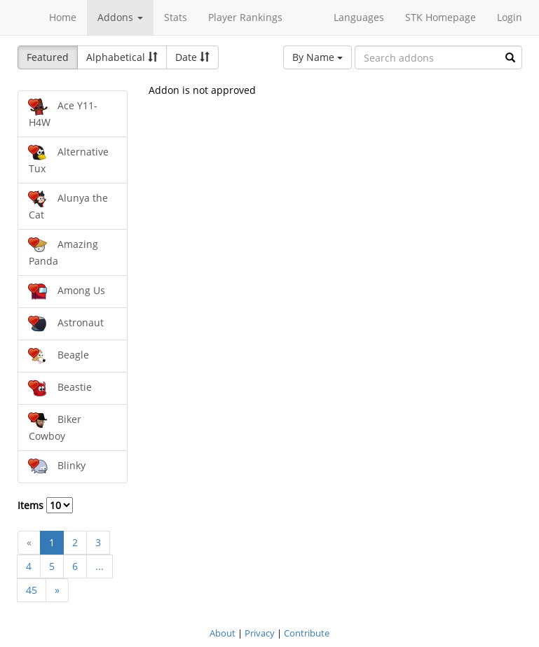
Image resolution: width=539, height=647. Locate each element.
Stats (175, 17)
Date (192, 57)
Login (509, 17)
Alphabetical (122, 57)
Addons (120, 17)
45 (31, 590)
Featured (48, 57)
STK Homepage (440, 17)
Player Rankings (245, 17)
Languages (359, 17)
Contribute (306, 633)
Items (45, 505)
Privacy (260, 633)
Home (62, 17)
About (223, 633)
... (99, 566)
